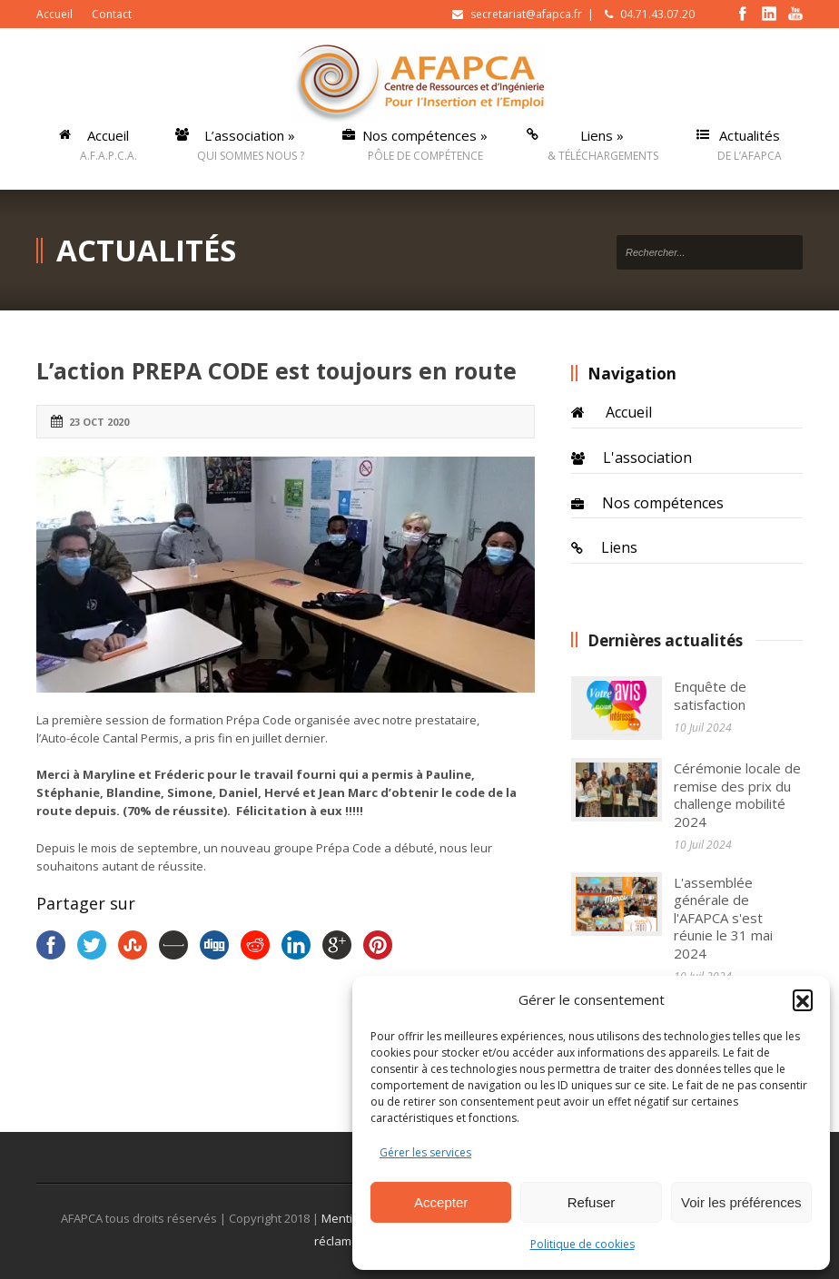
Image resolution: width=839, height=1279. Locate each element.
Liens (619, 547)
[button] (803, 999)
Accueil (54, 14)
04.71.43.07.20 (657, 14)
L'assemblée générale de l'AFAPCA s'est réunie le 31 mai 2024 (723, 917)
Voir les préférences (741, 1202)
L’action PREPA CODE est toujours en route (276, 370)
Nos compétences (663, 503)
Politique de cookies (582, 1244)
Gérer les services (425, 1152)
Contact (112, 14)
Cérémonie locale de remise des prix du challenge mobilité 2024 (737, 795)
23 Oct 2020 (99, 421)
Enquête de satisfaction (710, 695)
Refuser (592, 1202)
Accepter (441, 1202)
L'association (647, 457)
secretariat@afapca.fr (526, 14)
